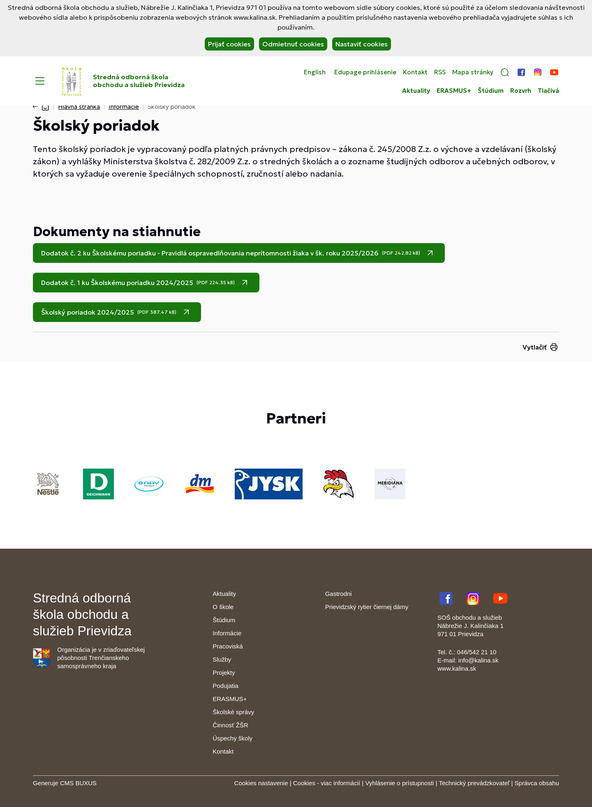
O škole (223, 606)
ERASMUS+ (454, 90)
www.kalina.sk (456, 668)
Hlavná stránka (79, 106)
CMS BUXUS (78, 782)
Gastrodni (338, 593)
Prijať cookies (229, 44)
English (315, 72)
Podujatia (225, 685)
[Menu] (40, 80)
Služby (222, 659)
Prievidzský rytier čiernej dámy (367, 606)
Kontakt (415, 72)
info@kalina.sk (478, 660)
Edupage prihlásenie (365, 72)
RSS (440, 72)
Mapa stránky (472, 72)
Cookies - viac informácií (326, 782)
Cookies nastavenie (261, 782)
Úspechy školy (232, 738)
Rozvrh (520, 90)
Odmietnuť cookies (293, 44)
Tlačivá (548, 90)
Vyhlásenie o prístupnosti (399, 782)
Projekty (224, 672)
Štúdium (491, 90)
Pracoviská (228, 646)
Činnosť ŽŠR (230, 725)
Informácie (124, 106)
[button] (505, 72)
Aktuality (416, 90)
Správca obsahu (537, 782)
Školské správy (233, 711)
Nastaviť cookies (361, 44)
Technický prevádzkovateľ (474, 782)
